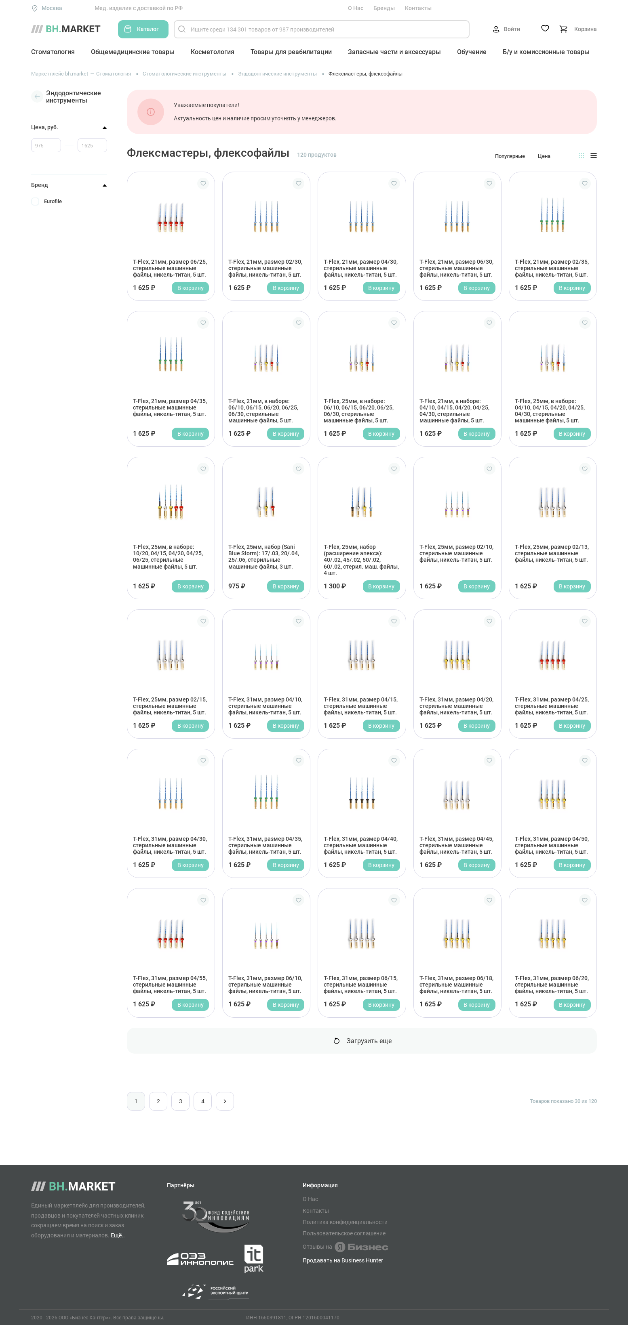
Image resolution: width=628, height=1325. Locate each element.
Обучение (472, 52)
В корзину (190, 288)
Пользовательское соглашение (344, 1233)
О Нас (355, 8)
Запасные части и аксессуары (394, 52)
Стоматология (53, 52)
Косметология (212, 52)
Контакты (418, 8)
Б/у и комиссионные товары (546, 52)
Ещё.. (118, 1235)
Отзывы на (345, 1247)
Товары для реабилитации (291, 52)
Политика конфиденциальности (345, 1222)
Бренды (384, 8)
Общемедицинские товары (133, 52)
